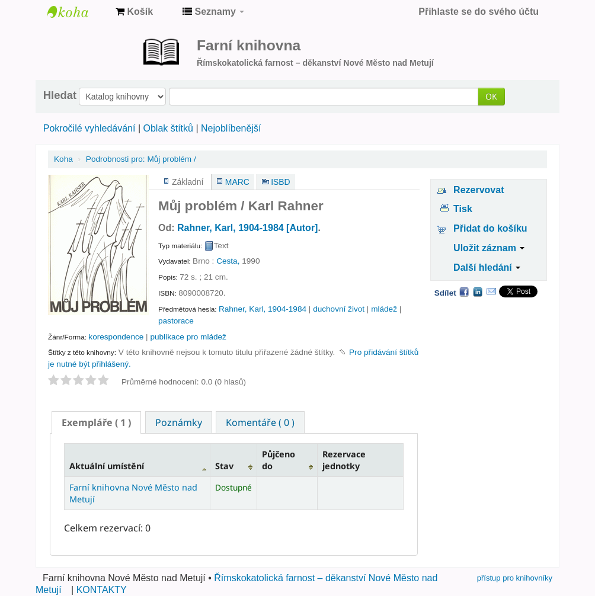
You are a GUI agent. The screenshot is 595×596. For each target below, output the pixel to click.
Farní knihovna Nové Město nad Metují (77, 12)
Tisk (462, 209)
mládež (384, 309)
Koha (63, 159)
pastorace (176, 320)
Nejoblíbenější (231, 128)
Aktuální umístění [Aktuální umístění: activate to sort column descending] (106, 466)
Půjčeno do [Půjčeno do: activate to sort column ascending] (278, 459)
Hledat (59, 95)
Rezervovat (478, 190)
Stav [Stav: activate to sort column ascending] (224, 466)
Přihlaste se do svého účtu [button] (478, 12)
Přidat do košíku (490, 228)
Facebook (464, 291)
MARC (237, 182)
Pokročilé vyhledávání (89, 128)
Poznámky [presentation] (178, 422)
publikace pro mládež (188, 336)
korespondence (115, 336)
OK (491, 96)
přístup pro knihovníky (514, 577)
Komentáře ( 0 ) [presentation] (260, 422)
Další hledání (486, 267)
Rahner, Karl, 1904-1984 (262, 309)
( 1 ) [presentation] (96, 422)
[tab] (96, 422)
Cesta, (227, 261)
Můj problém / (141, 159)
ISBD (280, 182)
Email (491, 291)
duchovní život (338, 309)
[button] (134, 12)
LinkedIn (478, 291)
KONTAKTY (101, 590)
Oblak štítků (168, 128)
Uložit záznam (488, 248)
